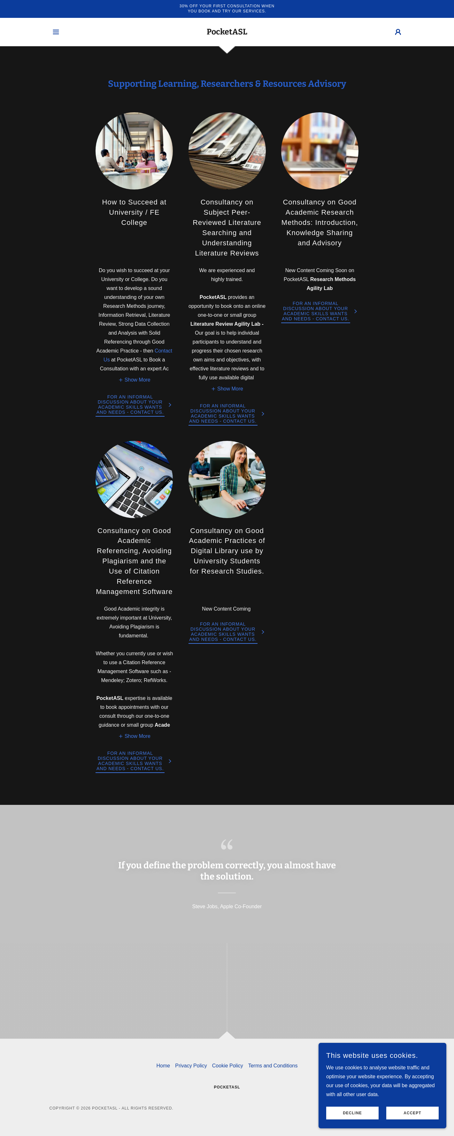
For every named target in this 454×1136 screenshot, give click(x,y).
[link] (227, 32)
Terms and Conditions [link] (273, 1065)
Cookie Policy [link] (227, 1065)
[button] (56, 32)
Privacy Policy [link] (191, 1065)
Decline (352, 1117)
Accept (412, 1117)
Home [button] (163, 1065)
